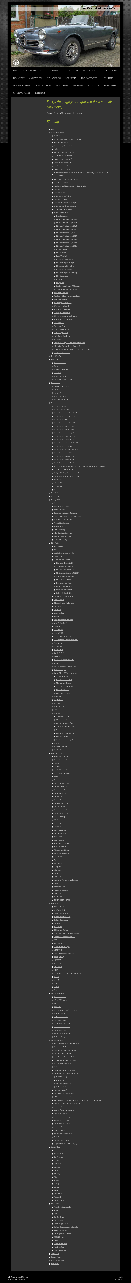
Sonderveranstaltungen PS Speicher (68, 286)
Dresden (56, 1160)
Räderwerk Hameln (60, 299)
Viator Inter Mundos (60, 746)
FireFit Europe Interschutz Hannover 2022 (68, 449)
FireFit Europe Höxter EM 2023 (64, 436)
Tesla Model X (59, 323)
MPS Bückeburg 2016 (61, 530)
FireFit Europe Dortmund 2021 (64, 463)
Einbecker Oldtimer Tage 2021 (66, 233)
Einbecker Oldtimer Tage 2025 (66, 219)
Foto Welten (55, 493)
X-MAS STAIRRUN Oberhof (64, 469)
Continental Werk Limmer (62, 783)
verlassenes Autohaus (61, 890)
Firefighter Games (57, 403)
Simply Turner (58, 700)
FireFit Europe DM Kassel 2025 (64, 416)
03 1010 (56, 977)
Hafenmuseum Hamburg (62, 1117)
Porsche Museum (59, 1130)
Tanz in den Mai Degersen (65, 726)
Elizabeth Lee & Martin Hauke (64, 603)
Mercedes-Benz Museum (62, 1120)
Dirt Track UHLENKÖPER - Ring (65, 1010)
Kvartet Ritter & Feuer (61, 523)
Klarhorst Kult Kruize (61, 183)
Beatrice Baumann (60, 510)
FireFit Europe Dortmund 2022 (64, 446)
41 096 (56, 983)
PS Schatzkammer (62, 276)
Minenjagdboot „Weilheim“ (63, 1234)
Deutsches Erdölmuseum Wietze (64, 1057)
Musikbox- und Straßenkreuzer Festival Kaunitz (70, 186)
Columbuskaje (58, 1220)
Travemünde (58, 1194)
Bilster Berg (58, 1007)
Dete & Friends (59, 600)
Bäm (55, 550)
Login (121, 1277)
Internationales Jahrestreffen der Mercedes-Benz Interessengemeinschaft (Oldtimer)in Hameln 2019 (82, 174)
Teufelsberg (58, 877)
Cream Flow (58, 556)
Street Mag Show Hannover (63, 319)
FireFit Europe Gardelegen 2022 (64, 456)
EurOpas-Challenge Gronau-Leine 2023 (67, 473)
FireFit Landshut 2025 (61, 409)
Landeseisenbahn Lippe (62, 947)
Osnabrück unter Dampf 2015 (64, 953)
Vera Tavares (58, 743)
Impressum (55, 1264)
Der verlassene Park (60, 810)
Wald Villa (57, 893)
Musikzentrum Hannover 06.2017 (67, 573)
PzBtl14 (56, 860)
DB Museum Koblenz (61, 930)
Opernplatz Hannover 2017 (65, 686)
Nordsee (56, 1210)
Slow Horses (58, 703)
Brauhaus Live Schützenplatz (66, 733)
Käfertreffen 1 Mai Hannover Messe (66, 179)
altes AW (57, 763)
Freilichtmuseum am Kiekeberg (64, 1070)
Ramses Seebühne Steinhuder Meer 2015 (67, 666)
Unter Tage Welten (57, 1260)
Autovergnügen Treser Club (63, 146)
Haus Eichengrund (60, 830)
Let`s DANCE (58, 633)
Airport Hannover (60, 363)
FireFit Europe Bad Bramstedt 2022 (66, 443)
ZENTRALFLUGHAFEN (62, 900)
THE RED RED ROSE (61, 329)
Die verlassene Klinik (61, 813)
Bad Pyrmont (58, 1157)
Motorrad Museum (60, 1127)
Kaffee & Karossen (62, 249)
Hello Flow (57, 606)
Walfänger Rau (59, 1247)
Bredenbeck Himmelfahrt (64, 723)
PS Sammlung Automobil (64, 259)
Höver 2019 (58, 483)
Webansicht (119, 1279)
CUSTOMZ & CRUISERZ (63, 156)
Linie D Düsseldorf (60, 1090)
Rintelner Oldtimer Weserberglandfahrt (67, 296)
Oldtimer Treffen (59, 193)
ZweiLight (57, 750)
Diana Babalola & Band (62, 560)
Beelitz (56, 776)
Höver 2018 (58, 486)
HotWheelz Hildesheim (61, 1020)
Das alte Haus (58, 800)
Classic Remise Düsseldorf (63, 169)
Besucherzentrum (62, 216)
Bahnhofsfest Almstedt (61, 913)
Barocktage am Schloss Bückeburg (65, 513)
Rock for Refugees (60, 670)
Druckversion (14, 1277)
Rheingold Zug (59, 957)
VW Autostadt (58, 339)
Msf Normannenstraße (61, 853)
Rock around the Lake (61, 293)
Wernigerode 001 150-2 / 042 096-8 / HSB (68, 973)
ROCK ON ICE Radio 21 (64, 580)
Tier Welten (55, 1254)
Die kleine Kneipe (60, 817)
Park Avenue (58, 646)
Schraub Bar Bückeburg (62, 309)
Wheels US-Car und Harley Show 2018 (67, 346)
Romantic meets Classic (64, 583)
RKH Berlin (58, 863)
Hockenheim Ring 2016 (62, 1023)
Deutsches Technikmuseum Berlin (65, 1060)
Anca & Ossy (58, 546)
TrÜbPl (56, 883)
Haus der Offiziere (60, 833)
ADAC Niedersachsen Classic (64, 136)
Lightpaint (57, 393)
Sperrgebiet (57, 867)
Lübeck (56, 1187)
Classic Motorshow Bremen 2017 (65, 163)
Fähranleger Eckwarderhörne (63, 1207)
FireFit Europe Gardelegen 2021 (64, 459)
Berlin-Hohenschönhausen (62, 773)
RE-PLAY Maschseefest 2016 (64, 660)
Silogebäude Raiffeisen (61, 850)
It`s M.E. (57, 616)
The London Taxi (59, 326)
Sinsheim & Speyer (60, 376)
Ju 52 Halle (57, 373)
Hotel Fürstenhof (59, 840)
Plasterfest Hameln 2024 (64, 563)
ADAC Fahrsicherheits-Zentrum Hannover (68, 139)
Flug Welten (55, 359)
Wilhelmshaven (59, 1200)
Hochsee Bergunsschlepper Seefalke (66, 1227)
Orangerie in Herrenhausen (65, 576)
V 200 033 (57, 963)
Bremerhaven (58, 1154)
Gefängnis (57, 823)
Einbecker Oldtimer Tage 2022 (66, 229)
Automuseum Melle (60, 1047)
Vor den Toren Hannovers (62, 1033)
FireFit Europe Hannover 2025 (64, 426)
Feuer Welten (55, 383)
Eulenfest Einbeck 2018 (64, 680)
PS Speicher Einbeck (61, 213)
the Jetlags (57, 713)
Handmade (57, 610)
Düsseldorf (57, 1164)
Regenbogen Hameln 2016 (65, 693)
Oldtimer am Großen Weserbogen (65, 203)
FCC (55, 490)
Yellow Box (58, 897)
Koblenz (56, 1180)
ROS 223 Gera (58, 1237)
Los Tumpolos (58, 630)
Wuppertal (57, 1197)
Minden (56, 1190)
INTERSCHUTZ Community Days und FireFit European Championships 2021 (80, 466)
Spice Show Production (61, 399)
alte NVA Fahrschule (61, 770)
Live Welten (55, 543)
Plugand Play (58, 643)
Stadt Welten (55, 1147)
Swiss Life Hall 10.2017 (64, 593)
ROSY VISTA (58, 650)
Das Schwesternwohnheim (62, 803)
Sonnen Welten (56, 1257)
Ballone (56, 366)
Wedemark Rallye (60, 1037)
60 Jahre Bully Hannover (62, 353)
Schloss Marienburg (60, 540)
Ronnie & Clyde (59, 653)
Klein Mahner (58, 943)
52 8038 (56, 987)
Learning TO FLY (60, 626)
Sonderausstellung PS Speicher (66, 289)
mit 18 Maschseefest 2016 (62, 636)
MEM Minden (58, 950)
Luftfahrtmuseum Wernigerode (64, 1093)
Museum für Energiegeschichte (64, 1110)
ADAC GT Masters (60, 1000)
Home (53, 129)
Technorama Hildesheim (62, 1027)
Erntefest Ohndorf (62, 736)
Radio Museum (59, 1137)
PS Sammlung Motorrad (64, 269)
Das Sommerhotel (60, 793)
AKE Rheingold (59, 907)
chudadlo (57, 389)
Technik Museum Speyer (62, 1140)
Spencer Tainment (60, 396)
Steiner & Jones (59, 706)
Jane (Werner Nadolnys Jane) (63, 620)
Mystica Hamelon (60, 526)
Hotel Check (58, 837)
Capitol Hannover (62, 676)
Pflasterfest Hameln (62, 690)
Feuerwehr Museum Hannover (64, 1063)
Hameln (56, 1170)
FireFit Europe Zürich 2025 (63, 419)
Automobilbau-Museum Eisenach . (65, 1050)
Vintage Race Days (60, 1030)
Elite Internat (58, 820)
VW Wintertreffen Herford (63, 336)
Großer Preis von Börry (61, 1017)
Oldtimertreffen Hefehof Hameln (65, 206)
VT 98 (56, 970)
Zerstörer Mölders (60, 1250)
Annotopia (57, 503)
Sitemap (25, 1277)
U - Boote (57, 1240)
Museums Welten (57, 1040)
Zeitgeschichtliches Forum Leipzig (65, 1144)
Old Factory (58, 857)
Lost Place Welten (57, 753)
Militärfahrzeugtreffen (63, 1083)
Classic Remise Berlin (61, 166)
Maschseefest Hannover (64, 683)
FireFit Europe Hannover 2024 (64, 429)
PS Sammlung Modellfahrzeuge (67, 273)
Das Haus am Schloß (61, 786)
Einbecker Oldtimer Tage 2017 (66, 243)
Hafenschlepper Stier (61, 1224)
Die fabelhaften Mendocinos (63, 596)
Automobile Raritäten (61, 142)
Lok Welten (55, 903)
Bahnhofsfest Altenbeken (62, 917)
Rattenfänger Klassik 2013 (62, 303)
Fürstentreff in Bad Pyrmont (63, 520)
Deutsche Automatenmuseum (63, 1053)
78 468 (56, 990)
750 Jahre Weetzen (62, 716)
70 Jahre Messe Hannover (64, 566)
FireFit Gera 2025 (60, 406)
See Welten (55, 1204)
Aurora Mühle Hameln (61, 756)
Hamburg (57, 1174)
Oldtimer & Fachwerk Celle (63, 199)
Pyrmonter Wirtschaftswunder (64, 209)
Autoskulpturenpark (60, 760)
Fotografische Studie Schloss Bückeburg (67, 516)
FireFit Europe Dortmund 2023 (64, 439)
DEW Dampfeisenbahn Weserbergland (67, 933)
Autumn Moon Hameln (61, 506)
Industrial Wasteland (60, 847)
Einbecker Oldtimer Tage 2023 (66, 226)
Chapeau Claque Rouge (61, 386)
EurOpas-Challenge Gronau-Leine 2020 (67, 476)
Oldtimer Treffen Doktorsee (63, 196)
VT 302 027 (58, 967)
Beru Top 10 (58, 1003)
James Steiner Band (60, 623)
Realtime (57, 656)
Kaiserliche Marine (60, 1230)
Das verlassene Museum (62, 790)
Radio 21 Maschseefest (64, 586)
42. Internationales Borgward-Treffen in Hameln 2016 (72, 349)
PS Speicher (60, 283)
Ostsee (56, 1214)
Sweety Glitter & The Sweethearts (65, 673)
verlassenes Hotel (59, 887)
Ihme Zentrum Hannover (62, 843)
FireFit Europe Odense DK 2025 (64, 423)
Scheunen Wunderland (61, 306)
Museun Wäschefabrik (61, 1107)
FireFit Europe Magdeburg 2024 (64, 433)
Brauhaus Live (61, 730)
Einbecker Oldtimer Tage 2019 (66, 236)
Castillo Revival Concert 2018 (64, 553)
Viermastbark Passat (60, 1244)
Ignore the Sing (59, 613)
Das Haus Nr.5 (58, 796)
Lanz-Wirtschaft (61, 256)
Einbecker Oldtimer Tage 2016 (66, 246)
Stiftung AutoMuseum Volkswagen (65, 316)
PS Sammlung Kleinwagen (65, 263)
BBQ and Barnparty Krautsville (64, 152)
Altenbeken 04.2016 (60, 910)
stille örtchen (58, 870)
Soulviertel (57, 696)
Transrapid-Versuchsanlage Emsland (66, 880)
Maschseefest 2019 (62, 720)
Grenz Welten (55, 496)
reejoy (56, 663)
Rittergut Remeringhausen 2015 (64, 536)
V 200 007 (57, 960)
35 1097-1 (57, 980)
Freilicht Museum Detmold (63, 1067)
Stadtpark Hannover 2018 (64, 590)
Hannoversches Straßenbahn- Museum (66, 1073)
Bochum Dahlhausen (61, 920)
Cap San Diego (59, 1217)
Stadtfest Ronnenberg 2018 (65, 740)
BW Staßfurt (58, 927)
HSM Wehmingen (62, 1077)
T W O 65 (57, 710)
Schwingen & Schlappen (62, 313)
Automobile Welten (57, 132)
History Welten (56, 500)
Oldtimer (57, 189)
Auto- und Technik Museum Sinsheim (66, 1043)
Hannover (57, 1167)
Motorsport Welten (57, 993)
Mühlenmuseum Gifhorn (62, 1124)
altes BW (57, 766)
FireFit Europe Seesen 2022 (63, 453)
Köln (55, 1177)
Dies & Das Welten (57, 356)
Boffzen (56, 149)
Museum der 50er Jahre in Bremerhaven (67, 1103)
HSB (55, 940)
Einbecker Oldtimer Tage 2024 (66, 223)
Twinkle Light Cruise (61, 333)
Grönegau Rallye (59, 1013)
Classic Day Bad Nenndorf (63, 159)
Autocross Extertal (60, 997)
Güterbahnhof (58, 827)
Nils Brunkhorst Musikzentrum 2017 (66, 640)
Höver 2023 (58, 479)
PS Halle (59, 279)
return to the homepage (74, 113)
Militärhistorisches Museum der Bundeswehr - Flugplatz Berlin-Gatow (77, 1100)
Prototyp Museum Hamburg (63, 1134)
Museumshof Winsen (61, 1113)
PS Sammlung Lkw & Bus (65, 266)
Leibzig (56, 1184)
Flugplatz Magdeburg (61, 369)
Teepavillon (58, 873)
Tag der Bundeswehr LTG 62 (63, 379)
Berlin (56, 1150)
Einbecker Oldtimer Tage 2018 (66, 239)
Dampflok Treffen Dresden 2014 (64, 937)
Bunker (56, 780)
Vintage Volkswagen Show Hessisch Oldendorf (69, 343)
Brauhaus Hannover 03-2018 (65, 570)
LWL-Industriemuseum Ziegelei (64, 1097)
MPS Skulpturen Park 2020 (63, 533)
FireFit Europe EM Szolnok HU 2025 (66, 413)
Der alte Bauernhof (60, 807)
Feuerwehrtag (60, 1080)
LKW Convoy (61, 253)
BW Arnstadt (58, 923)
